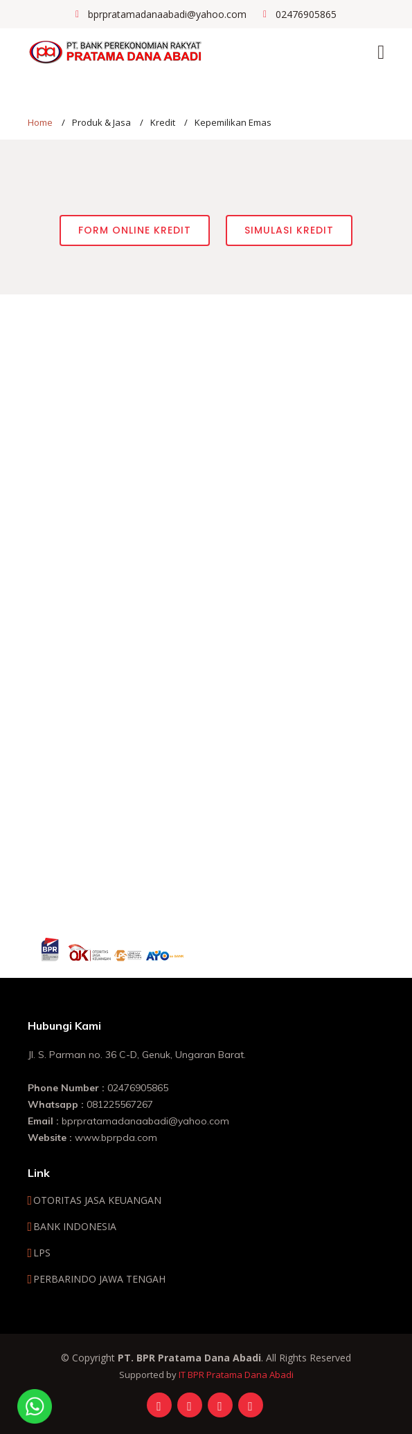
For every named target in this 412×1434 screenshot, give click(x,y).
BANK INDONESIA (74, 1227)
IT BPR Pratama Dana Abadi (236, 1374)
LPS (42, 1253)
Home (40, 122)
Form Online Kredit (134, 230)
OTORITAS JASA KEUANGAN (97, 1200)
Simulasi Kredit (289, 230)
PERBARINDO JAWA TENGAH (99, 1279)
